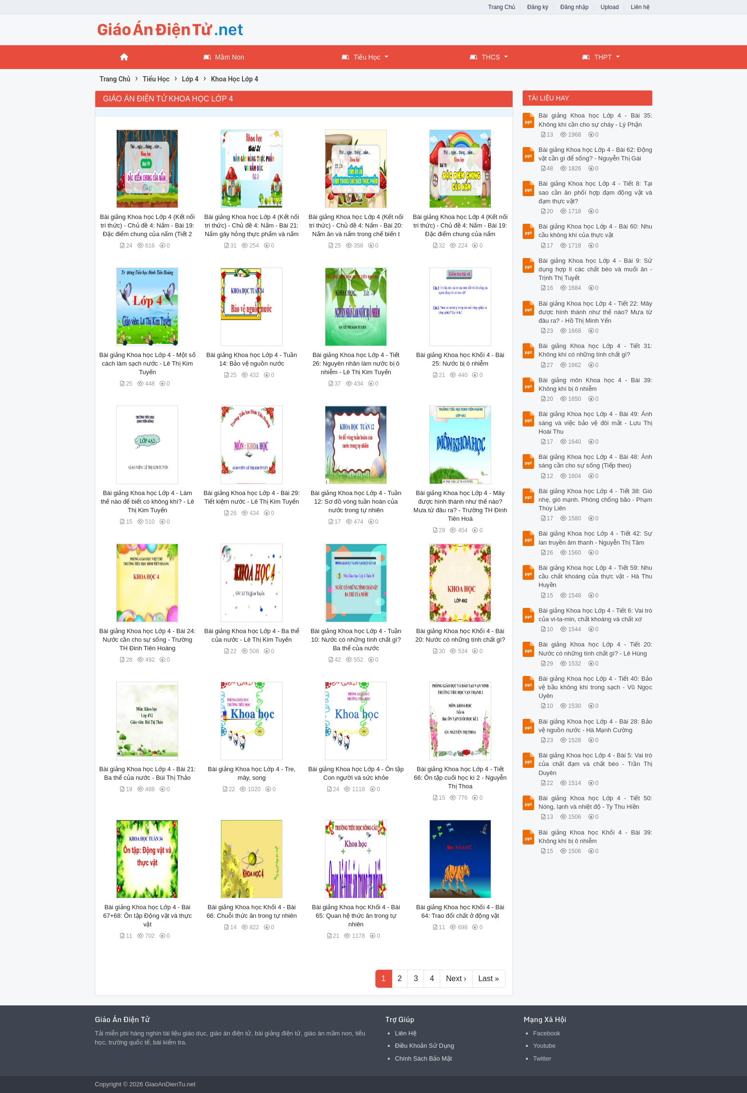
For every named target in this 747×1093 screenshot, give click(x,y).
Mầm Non (223, 57)
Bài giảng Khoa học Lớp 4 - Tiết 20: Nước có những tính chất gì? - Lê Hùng (596, 648)
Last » (488, 978)
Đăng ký (537, 7)
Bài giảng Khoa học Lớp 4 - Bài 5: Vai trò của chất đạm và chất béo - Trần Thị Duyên (596, 764)
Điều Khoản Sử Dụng (424, 1045)
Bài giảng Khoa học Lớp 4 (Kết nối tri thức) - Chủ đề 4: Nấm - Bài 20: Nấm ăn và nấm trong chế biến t (356, 225)
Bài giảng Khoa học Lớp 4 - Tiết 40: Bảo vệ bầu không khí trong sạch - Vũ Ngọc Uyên (596, 687)
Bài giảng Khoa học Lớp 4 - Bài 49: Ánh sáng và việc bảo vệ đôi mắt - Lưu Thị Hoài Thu (596, 422)
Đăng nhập (574, 7)
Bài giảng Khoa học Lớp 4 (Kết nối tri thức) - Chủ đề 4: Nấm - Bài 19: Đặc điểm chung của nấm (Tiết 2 (147, 225)
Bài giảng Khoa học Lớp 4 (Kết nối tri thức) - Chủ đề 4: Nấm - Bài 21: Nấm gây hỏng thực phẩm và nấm (251, 225)
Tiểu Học (361, 57)
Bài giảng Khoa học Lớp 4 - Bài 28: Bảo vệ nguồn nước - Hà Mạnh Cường (596, 726)
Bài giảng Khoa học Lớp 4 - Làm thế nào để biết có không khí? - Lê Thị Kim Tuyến (147, 501)
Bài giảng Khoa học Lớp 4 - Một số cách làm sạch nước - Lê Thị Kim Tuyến (147, 363)
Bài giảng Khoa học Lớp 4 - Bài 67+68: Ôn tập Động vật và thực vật (147, 916)
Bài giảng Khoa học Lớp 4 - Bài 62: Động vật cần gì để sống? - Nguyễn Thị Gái (596, 154)
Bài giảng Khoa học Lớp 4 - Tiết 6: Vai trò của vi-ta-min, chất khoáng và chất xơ (596, 615)
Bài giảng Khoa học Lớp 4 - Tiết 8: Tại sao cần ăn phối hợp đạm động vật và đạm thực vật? (596, 192)
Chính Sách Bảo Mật (423, 1058)
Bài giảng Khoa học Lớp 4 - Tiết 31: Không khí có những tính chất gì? (596, 350)
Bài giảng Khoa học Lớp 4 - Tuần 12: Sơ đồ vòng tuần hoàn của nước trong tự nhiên (356, 501)
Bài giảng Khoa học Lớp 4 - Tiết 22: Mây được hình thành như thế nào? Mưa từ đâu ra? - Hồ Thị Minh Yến (596, 312)
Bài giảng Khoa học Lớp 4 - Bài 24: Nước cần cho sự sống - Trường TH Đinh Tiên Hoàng (147, 639)
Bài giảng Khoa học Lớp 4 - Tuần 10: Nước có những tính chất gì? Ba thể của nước (356, 639)
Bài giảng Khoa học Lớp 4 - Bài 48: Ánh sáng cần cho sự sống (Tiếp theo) (596, 461)
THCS (485, 57)
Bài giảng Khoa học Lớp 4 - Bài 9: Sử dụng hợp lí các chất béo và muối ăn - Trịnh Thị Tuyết (596, 269)
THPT (597, 57)
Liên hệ (640, 7)
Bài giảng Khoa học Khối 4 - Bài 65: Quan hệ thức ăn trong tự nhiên (356, 916)
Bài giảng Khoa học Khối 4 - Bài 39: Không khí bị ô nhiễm (596, 837)
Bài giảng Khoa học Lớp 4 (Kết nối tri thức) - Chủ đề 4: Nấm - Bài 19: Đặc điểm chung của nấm (460, 225)
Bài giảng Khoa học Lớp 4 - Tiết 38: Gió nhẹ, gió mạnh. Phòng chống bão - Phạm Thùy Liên (596, 499)
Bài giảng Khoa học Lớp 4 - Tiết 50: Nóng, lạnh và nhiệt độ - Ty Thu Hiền (596, 802)
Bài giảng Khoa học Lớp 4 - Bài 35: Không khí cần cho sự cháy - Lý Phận (596, 120)
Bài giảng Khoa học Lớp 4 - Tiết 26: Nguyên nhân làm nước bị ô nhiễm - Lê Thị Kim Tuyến (356, 363)
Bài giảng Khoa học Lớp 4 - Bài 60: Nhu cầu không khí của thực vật (596, 230)
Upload (610, 7)
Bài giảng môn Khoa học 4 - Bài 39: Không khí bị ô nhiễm (596, 384)
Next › (456, 978)
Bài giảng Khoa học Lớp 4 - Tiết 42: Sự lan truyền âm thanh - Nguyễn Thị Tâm (596, 538)
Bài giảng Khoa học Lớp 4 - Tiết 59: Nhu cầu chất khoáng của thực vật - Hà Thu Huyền (596, 576)
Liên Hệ (405, 1033)
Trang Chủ (501, 7)
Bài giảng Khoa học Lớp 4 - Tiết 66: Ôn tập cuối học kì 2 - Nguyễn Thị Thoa (460, 777)
